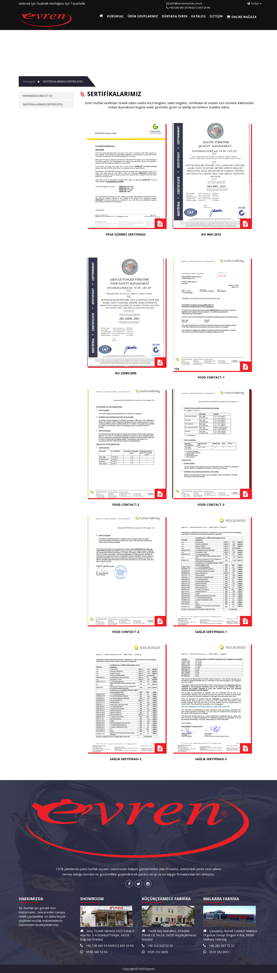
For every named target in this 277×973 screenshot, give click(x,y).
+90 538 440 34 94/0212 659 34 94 (189, 7)
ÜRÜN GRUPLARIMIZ (143, 16)
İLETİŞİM (216, 16)
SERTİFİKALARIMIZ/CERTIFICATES (63, 81)
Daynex (150, 969)
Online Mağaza (244, 17)
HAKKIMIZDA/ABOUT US (37, 96)
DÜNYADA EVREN (174, 16)
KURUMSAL (115, 16)
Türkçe (255, 3)
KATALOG (198, 16)
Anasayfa (29, 81)
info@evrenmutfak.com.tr (186, 3)
